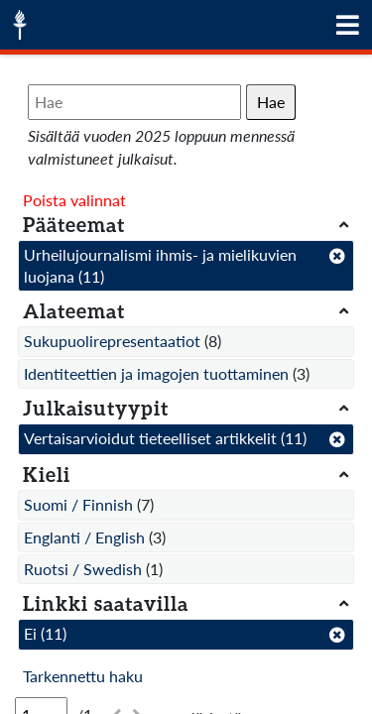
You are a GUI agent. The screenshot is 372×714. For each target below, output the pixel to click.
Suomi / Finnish (78, 504)
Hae (271, 101)
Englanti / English (84, 537)
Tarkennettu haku (83, 675)
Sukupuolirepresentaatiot (112, 340)
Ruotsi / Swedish (83, 568)
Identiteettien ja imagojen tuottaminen (156, 373)
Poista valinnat (74, 199)
